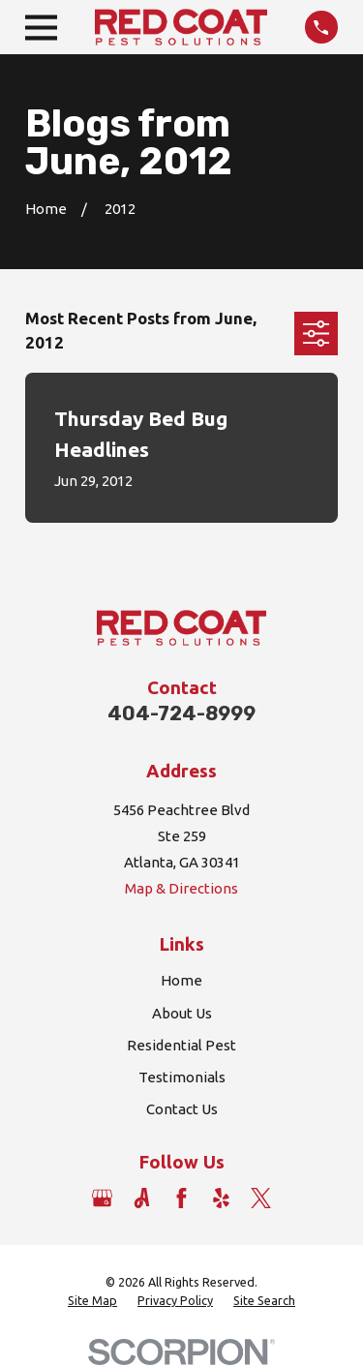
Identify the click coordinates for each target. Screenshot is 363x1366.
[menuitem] (92, 1301)
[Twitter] (261, 1198)
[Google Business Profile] (102, 1198)
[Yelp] (221, 1198)
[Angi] (142, 1198)
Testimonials (182, 1077)
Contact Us (182, 1109)
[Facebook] (181, 1198)
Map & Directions (181, 888)
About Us (182, 1013)
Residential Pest (181, 1045)
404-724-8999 (181, 713)
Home (181, 980)
